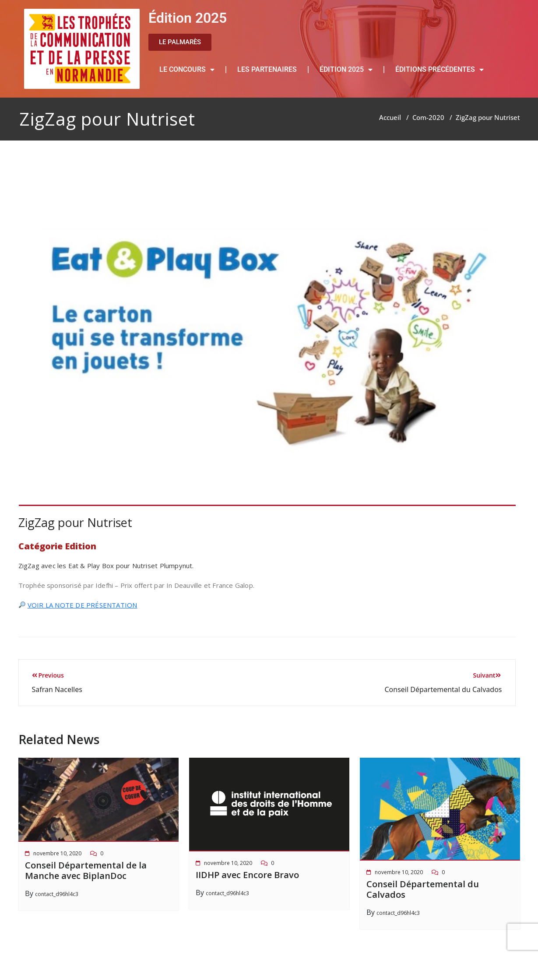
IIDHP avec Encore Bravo (247, 875)
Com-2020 (428, 117)
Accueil (390, 117)
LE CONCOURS (186, 69)
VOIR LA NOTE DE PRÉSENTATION (82, 605)
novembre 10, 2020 (57, 853)
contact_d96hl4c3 (56, 894)
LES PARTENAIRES (267, 69)
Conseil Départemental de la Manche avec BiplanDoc (86, 870)
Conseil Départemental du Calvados (422, 889)
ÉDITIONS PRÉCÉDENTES (439, 69)
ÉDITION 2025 (346, 69)
